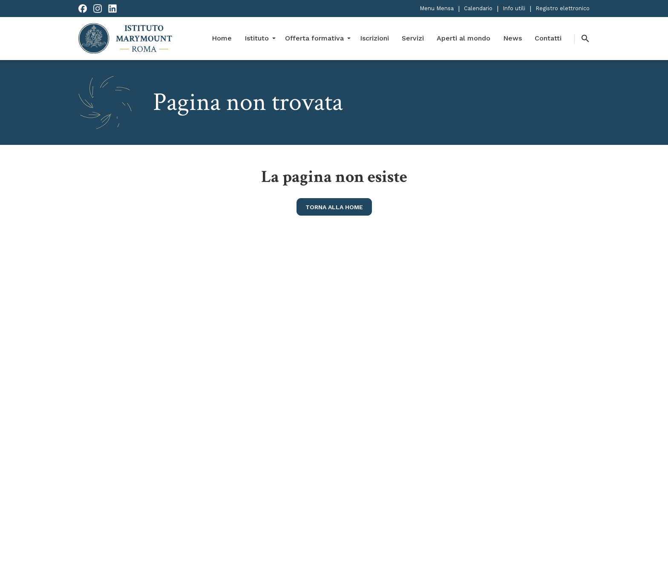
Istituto (257, 38)
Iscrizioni (374, 38)
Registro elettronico (563, 8)
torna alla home (334, 207)
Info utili (514, 8)
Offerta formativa (314, 38)
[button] (582, 39)
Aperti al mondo (463, 38)
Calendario (478, 8)
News (512, 38)
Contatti (548, 38)
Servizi (413, 38)
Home (222, 38)
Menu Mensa (437, 8)
